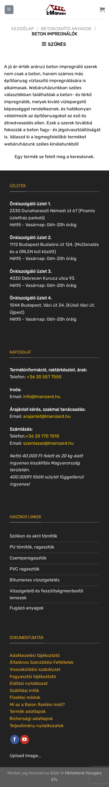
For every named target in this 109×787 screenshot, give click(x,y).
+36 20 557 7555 (44, 376)
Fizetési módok (25, 697)
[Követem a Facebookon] (14, 739)
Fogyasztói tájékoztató (33, 676)
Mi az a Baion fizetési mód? (37, 704)
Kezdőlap (22, 28)
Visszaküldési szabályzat (35, 669)
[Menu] (9, 9)
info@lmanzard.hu (42, 396)
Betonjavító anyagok (66, 28)
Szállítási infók (24, 690)
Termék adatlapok (28, 711)
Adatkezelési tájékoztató (35, 655)
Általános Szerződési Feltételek (41, 662)
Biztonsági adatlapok (31, 718)
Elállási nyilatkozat (29, 683)
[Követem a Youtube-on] (24, 739)
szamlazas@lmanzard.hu (48, 443)
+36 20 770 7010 (42, 436)
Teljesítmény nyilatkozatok (37, 725)
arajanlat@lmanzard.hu (47, 416)
